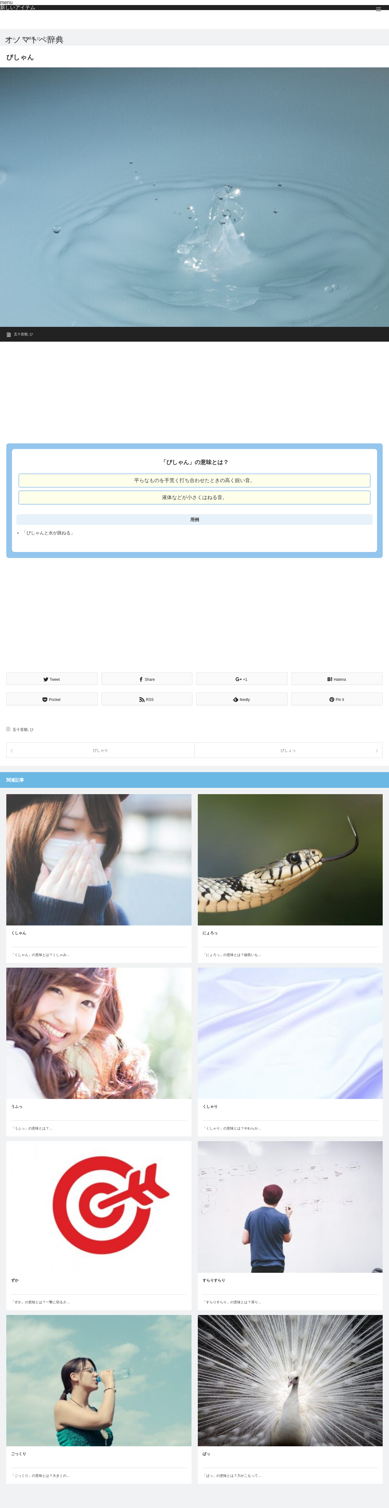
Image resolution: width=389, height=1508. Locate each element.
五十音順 (21, 334)
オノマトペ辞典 (34, 40)
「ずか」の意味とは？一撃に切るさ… (40, 1301)
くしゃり (210, 1106)
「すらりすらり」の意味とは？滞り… (232, 1301)
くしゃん (18, 932)
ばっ (206, 1453)
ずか (15, 1279)
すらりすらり (214, 1279)
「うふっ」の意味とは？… (32, 1128)
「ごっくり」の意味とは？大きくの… (40, 1475)
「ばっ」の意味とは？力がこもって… (232, 1475)
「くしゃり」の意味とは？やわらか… (232, 1128)
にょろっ (210, 932)
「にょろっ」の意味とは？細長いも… (232, 954)
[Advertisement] (194, 390)
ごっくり (18, 1453)
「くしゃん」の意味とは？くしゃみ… (40, 954)
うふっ (16, 1106)
